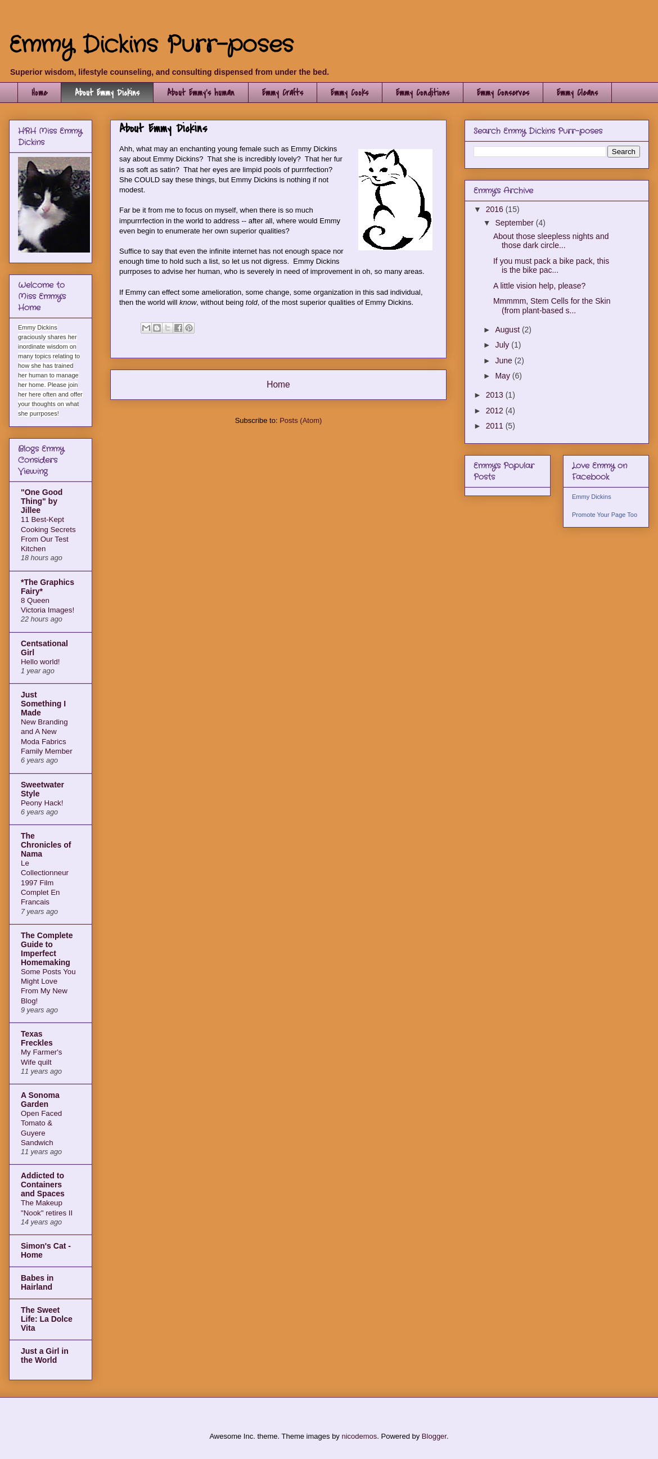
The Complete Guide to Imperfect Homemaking (47, 949)
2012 (496, 410)
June (504, 360)
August (508, 329)
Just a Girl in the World (45, 1356)
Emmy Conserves (503, 93)
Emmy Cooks (349, 93)
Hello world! (40, 662)
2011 (496, 425)
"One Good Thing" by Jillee (41, 501)
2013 (496, 394)
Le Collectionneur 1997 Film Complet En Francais (45, 882)
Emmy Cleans (577, 93)
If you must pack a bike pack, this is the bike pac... (551, 265)
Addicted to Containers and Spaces (43, 1184)
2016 (496, 209)
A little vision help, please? (539, 285)
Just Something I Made (43, 703)
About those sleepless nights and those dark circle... (551, 241)
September (515, 222)
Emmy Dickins (591, 496)
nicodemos (359, 1436)
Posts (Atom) (301, 420)
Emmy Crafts (282, 93)
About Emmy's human (201, 93)
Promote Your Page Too (604, 514)
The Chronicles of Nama (46, 844)
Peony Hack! (42, 803)
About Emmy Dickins (107, 93)
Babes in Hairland (37, 1282)
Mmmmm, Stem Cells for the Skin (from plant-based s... (551, 305)
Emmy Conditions (422, 93)
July (503, 344)
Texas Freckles (37, 1038)
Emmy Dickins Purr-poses (151, 45)
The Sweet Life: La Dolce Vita (47, 1318)
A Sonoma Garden (40, 1100)
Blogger (434, 1436)
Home (39, 93)
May (503, 375)
